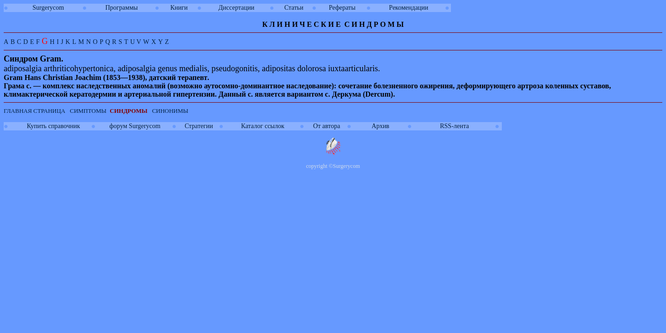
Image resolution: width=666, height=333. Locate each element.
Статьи (293, 7)
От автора (326, 126)
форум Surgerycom (135, 126)
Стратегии (199, 126)
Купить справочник (53, 126)
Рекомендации (408, 7)
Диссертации (236, 7)
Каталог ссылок (262, 126)
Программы (121, 7)
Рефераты (342, 7)
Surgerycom (48, 7)
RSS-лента (454, 126)
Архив (380, 126)
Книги (179, 7)
